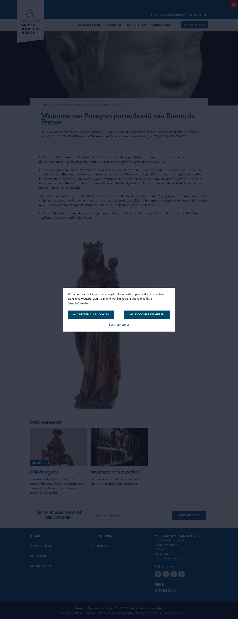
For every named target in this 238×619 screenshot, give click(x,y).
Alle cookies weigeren (147, 314)
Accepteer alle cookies (91, 314)
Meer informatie (78, 303)
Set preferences (119, 325)
